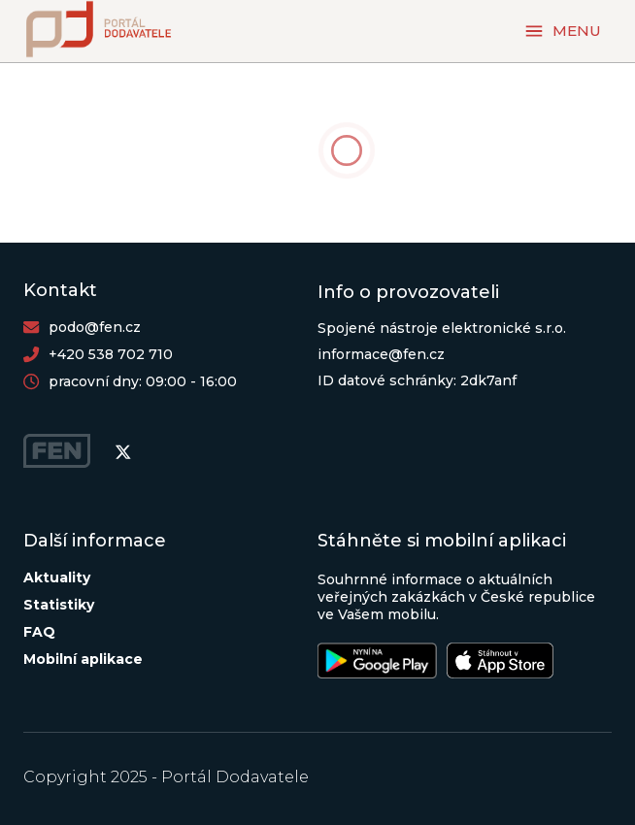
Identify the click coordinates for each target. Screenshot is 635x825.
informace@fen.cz (381, 354)
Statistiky (58, 604)
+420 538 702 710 (111, 354)
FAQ (39, 632)
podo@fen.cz (95, 327)
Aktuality (56, 577)
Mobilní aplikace (83, 659)
